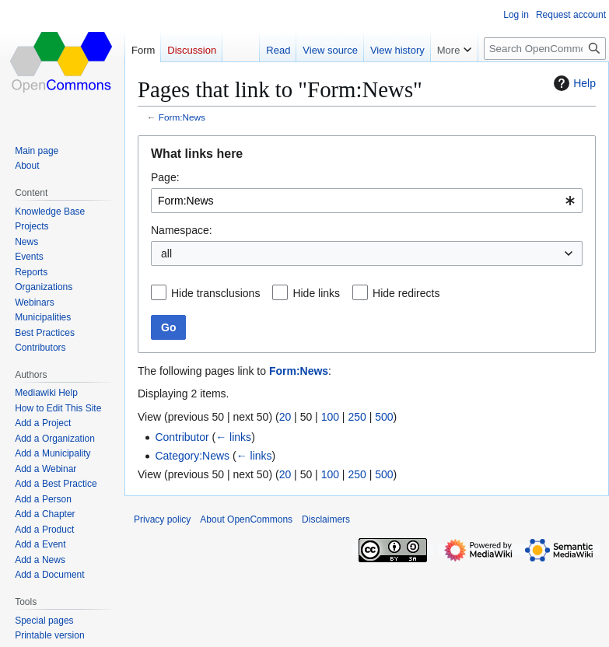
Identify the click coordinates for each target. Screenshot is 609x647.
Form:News (182, 117)
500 (384, 417)
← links (233, 437)
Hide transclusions (215, 293)
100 (330, 417)
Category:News (192, 455)
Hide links (316, 293)
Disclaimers (326, 519)
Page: (165, 177)
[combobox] (367, 200)
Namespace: (181, 230)
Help (573, 83)
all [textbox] (166, 253)
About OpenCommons (246, 519)
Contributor (181, 437)
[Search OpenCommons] (545, 48)
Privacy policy (162, 519)
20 (285, 417)
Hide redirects (406, 293)
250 (357, 417)
